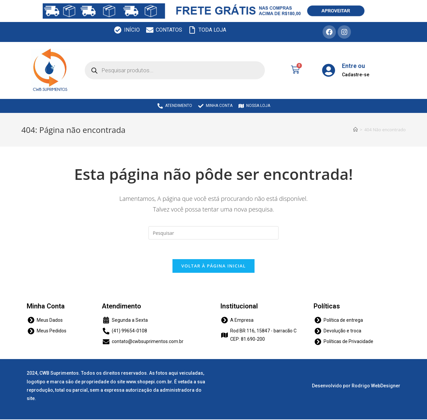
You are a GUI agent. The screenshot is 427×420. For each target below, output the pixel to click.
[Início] (355, 130)
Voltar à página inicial (213, 266)
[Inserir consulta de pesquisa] (213, 232)
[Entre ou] (328, 70)
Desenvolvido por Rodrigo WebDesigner (356, 386)
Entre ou (353, 65)
